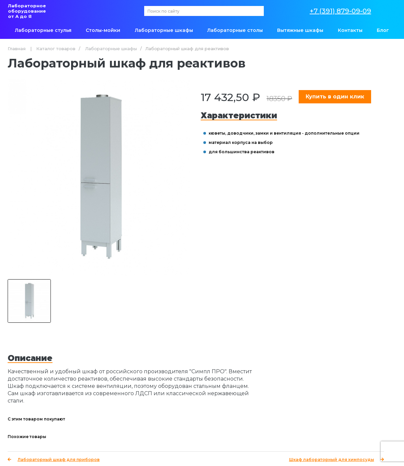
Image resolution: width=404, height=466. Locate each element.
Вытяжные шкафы (300, 30)
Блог (383, 30)
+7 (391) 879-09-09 (340, 11)
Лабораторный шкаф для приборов (54, 459)
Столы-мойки (103, 30)
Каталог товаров (55, 48)
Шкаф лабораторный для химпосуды (336, 459)
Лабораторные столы (235, 30)
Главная (17, 48)
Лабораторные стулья (43, 30)
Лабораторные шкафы (164, 30)
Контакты (350, 30)
